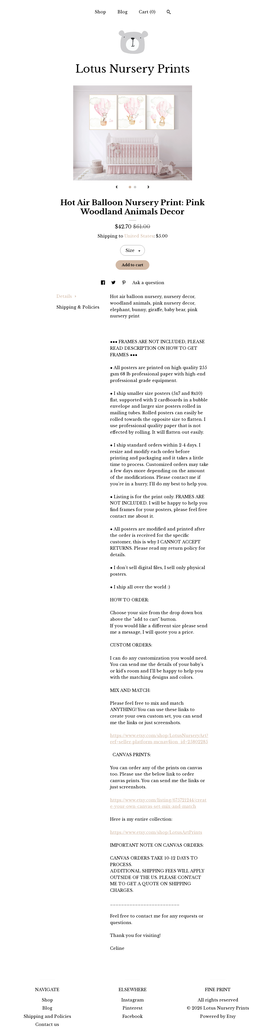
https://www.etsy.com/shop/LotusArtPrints (156, 832)
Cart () (147, 11)
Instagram (132, 999)
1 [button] (130, 187)
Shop (100, 11)
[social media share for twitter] (114, 282)
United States (139, 236)
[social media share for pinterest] (124, 282)
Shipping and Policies (47, 1016)
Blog (122, 11)
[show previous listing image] (116, 187)
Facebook (132, 1016)
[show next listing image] (148, 187)
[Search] (169, 12)
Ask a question (148, 282)
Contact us (47, 1024)
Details (66, 296)
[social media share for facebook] (103, 282)
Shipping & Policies (77, 307)
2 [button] (135, 187)
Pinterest (133, 1008)
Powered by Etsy (218, 1016)
